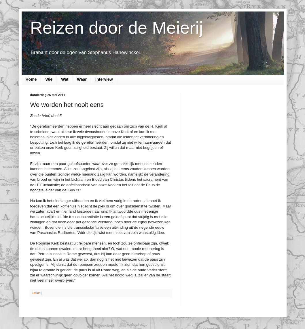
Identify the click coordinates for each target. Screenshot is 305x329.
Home (31, 79)
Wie (48, 79)
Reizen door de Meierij (116, 27)
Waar (82, 79)
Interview (104, 79)
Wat (64, 79)
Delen (37, 293)
